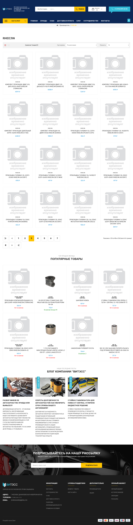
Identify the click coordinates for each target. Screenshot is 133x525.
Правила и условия (53, 508)
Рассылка (114, 499)
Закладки (114, 496)
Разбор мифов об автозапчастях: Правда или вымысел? (16, 402)
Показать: (103, 45)
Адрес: (5, 494)
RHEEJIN (73, 25)
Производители (95, 489)
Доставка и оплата (52, 499)
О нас (48, 496)
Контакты (49, 489)
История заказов (117, 492)
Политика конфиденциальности (54, 504)
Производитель (65, 25)
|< (5, 238)
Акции (92, 493)
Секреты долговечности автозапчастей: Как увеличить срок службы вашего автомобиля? (50, 404)
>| (18, 245)
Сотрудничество (52, 492)
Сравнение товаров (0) (31, 45)
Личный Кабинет (117, 489)
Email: (5, 500)
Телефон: (7, 497)
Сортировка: (61, 45)
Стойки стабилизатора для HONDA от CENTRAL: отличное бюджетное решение (81, 402)
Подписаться (91, 465)
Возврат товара (73, 489)
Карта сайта (72, 492)
